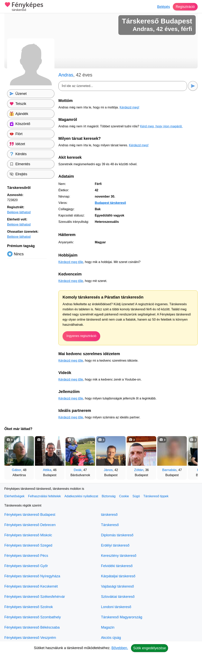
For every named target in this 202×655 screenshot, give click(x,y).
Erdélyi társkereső (115, 545)
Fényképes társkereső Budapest (29, 515)
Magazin (107, 627)
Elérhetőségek (14, 496)
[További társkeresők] (191, 456)
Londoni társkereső (116, 607)
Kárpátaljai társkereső (118, 576)
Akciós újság (111, 638)
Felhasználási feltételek (44, 496)
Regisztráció (185, 7)
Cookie (124, 496)
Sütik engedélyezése (149, 648)
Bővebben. (119, 648)
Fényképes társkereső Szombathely (32, 617)
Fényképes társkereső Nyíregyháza (32, 576)
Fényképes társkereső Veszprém (30, 638)
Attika (47, 470)
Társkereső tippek (155, 496)
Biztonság (108, 496)
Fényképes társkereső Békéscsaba (32, 627)
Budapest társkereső (110, 202)
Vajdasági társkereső (117, 586)
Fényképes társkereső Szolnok (28, 607)
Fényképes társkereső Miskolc (28, 535)
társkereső (109, 515)
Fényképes (23, 6)
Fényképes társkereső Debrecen (30, 525)
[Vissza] (11, 456)
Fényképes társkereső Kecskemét (31, 586)
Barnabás (169, 470)
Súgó (136, 496)
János (108, 470)
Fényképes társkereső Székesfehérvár (34, 597)
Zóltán (138, 470)
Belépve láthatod (19, 212)
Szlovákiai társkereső (118, 597)
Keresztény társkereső (118, 556)
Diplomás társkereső (117, 535)
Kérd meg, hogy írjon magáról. (161, 126)
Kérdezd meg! (129, 107)
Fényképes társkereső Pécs (26, 556)
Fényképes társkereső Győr (26, 566)
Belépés (163, 7)
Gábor (16, 470)
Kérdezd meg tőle (70, 262)
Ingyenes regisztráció (81, 336)
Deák (78, 470)
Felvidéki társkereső (117, 566)
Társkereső (110, 525)
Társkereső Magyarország (121, 617)
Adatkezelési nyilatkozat (81, 496)
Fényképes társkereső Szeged (28, 545)
